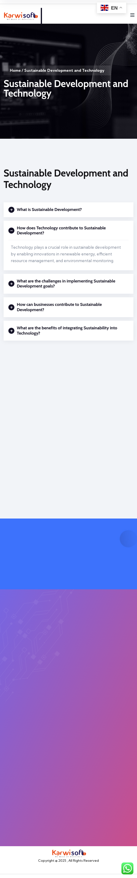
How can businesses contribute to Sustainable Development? (55, 307)
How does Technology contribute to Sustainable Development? (57, 231)
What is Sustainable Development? (45, 209)
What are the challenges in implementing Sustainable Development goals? (61, 284)
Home (15, 70)
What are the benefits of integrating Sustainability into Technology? (62, 331)
